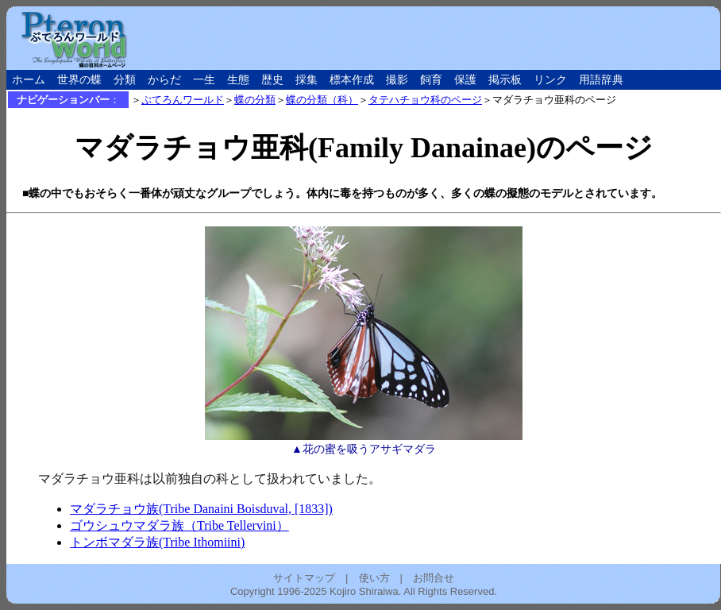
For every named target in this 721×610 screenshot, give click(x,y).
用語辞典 (601, 80)
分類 (125, 80)
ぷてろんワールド (182, 100)
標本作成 (352, 80)
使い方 (374, 578)
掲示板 (505, 80)
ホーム (28, 80)
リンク (550, 80)
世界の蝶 (79, 80)
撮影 (397, 80)
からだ (164, 80)
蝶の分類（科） (322, 100)
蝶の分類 (255, 100)
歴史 (272, 80)
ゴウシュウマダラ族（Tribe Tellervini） (179, 525)
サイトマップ (304, 578)
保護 (465, 80)
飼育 (431, 80)
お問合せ (433, 578)
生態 (238, 80)
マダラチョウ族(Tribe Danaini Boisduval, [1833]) (201, 508)
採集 (306, 80)
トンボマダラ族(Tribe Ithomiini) (157, 542)
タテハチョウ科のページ (425, 100)
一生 (204, 80)
